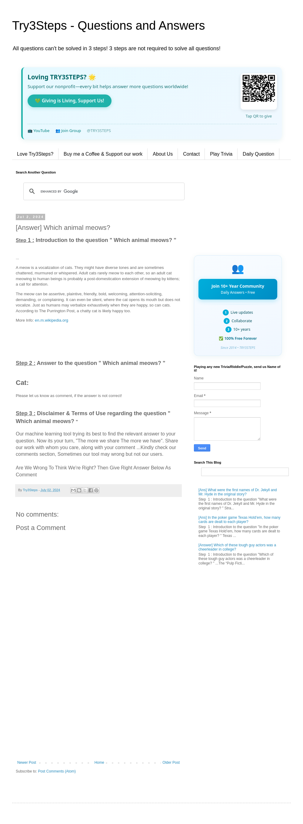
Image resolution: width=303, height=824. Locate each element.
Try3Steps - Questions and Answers (108, 25)
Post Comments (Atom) (57, 771)
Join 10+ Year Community (237, 289)
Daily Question (258, 154)
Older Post (171, 762)
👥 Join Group (68, 130)
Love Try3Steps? (35, 154)
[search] (103, 191)
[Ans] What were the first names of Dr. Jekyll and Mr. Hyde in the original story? (237, 492)
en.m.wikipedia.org (51, 320)
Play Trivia (221, 154)
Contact (191, 154)
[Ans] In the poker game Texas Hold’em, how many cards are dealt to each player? (239, 519)
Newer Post (26, 762)
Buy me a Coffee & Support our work (103, 154)
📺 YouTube (38, 130)
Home (99, 762)
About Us (163, 154)
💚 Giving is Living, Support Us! (69, 101)
